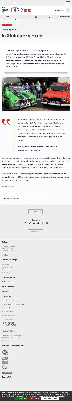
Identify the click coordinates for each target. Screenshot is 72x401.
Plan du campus (6, 264)
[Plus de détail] (60, 396)
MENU (7, 17)
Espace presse (6, 272)
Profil (36, 17)
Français (68, 2)
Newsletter (34, 231)
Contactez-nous (12, 3)
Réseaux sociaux (50, 17)
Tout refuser (34, 398)
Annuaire (4, 3)
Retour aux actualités (11, 198)
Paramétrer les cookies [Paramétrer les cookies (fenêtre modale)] (50, 398)
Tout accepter (20, 398)
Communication (6, 270)
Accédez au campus (7, 267)
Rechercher (59, 10)
